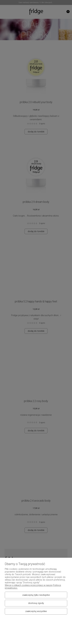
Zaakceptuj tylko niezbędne (36, 595)
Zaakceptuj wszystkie (36, 611)
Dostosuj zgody (36, 603)
